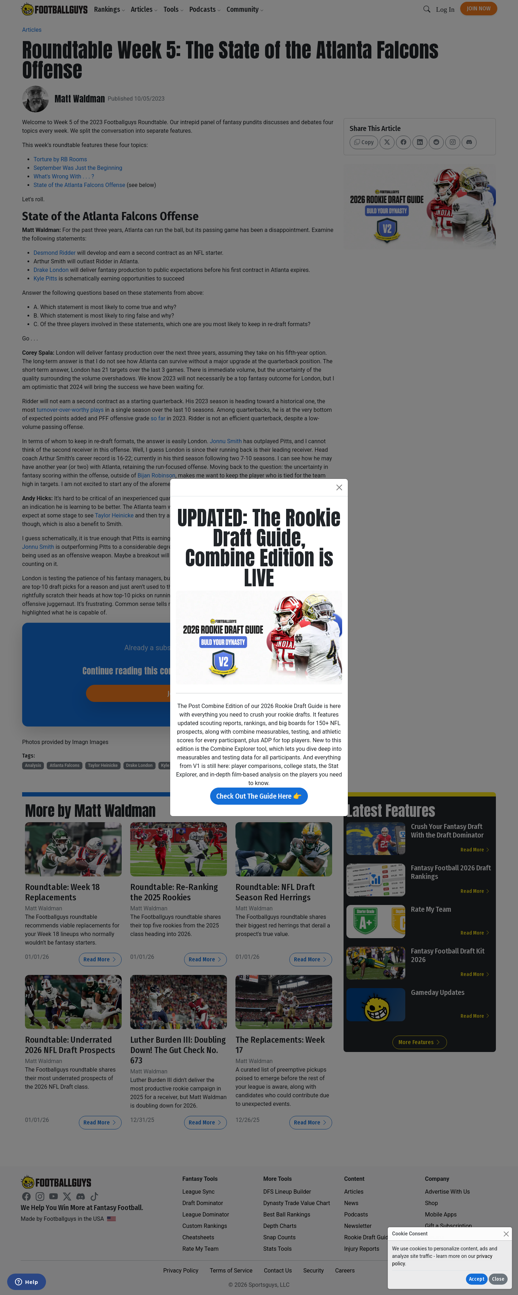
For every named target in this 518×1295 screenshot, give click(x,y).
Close (498, 1279)
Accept (476, 1279)
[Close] (506, 1234)
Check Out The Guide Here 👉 (259, 796)
